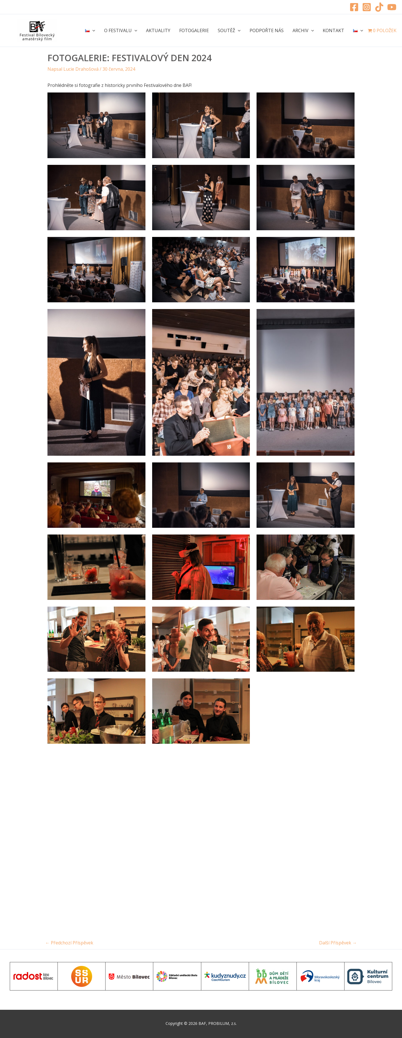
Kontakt (333, 30)
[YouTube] (391, 7)
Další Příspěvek (338, 942)
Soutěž (229, 30)
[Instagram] (366, 7)
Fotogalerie (194, 30)
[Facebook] (354, 7)
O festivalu (120, 30)
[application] (92, 30)
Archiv (303, 30)
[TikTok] (379, 7)
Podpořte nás (267, 30)
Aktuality (158, 30)
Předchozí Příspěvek (69, 942)
